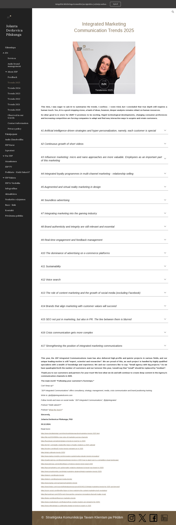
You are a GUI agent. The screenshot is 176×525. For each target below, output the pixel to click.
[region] (88, 4)
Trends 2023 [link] (14, 93)
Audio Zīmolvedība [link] (14, 139)
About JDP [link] (13, 71)
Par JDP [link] (9, 156)
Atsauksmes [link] (11, 161)
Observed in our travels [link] (15, 116)
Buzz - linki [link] (10, 205)
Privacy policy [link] (14, 128)
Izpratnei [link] (9, 150)
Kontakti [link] (9, 210)
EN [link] (6, 53)
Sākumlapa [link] (10, 47)
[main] (104, 27)
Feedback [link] (12, 77)
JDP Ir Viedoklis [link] (12, 183)
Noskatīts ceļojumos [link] (15, 199)
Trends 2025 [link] (14, 82)
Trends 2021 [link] (14, 104)
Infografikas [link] (11, 188)
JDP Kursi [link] (9, 145)
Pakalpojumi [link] (11, 134)
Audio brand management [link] (14, 64)
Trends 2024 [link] (14, 88)
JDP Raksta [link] (10, 177)
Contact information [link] (18, 123)
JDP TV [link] (8, 166)
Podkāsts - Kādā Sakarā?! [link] (17, 172)
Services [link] (12, 58)
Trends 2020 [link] (14, 109)
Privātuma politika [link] (14, 215)
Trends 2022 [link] (14, 99)
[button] (173, 12)
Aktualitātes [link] (11, 194)
